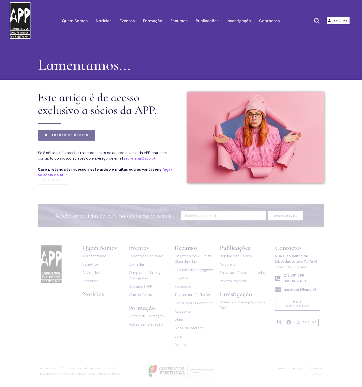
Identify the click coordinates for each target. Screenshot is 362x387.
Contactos (269, 20)
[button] (338, 20)
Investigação (239, 20)
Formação (152, 20)
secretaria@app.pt (139, 158)
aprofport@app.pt (300, 289)
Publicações (207, 20)
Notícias (104, 20)
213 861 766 (294, 275)
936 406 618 (295, 280)
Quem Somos (75, 20)
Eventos (127, 20)
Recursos (179, 20)
